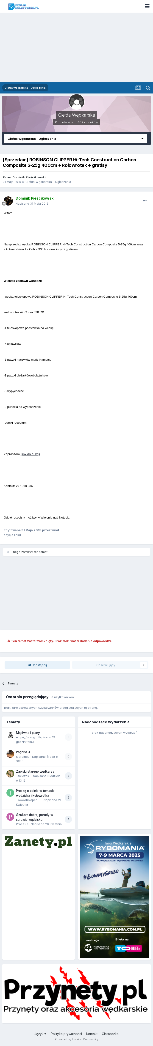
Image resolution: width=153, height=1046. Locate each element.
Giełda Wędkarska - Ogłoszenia (48, 182)
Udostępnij (37, 665)
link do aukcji (31, 454)
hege (16, 552)
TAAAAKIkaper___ (28, 800)
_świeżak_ (23, 776)
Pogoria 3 (23, 752)
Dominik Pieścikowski (29, 177)
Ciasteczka (110, 1034)
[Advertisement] (76, 48)
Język (40, 1034)
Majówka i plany (28, 733)
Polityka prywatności (66, 1034)
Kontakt (91, 1034)
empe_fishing (25, 737)
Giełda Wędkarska (76, 115)
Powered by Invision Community (76, 1039)
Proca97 (22, 824)
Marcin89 (23, 756)
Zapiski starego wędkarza (35, 771)
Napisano (32, 203)
